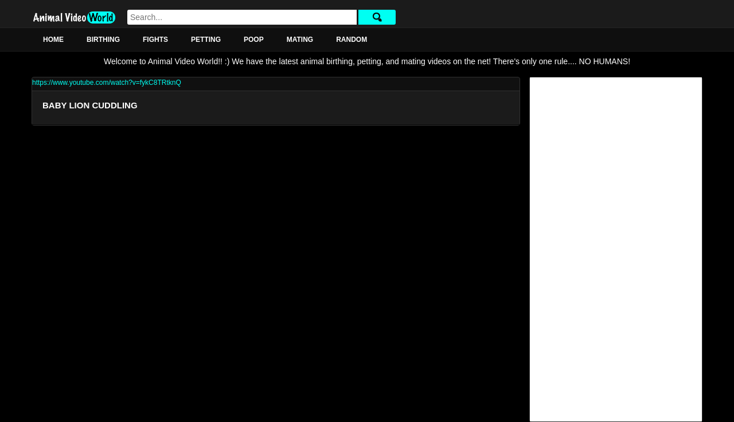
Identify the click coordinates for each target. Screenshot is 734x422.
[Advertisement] (616, 249)
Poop (254, 40)
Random (351, 40)
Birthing (103, 40)
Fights (155, 40)
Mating (300, 40)
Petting (206, 40)
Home (53, 40)
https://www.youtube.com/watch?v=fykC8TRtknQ (106, 83)
